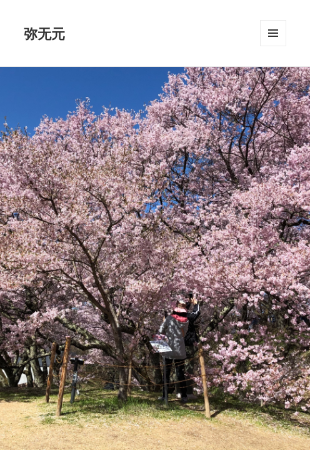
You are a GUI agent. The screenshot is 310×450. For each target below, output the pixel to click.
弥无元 (44, 33)
